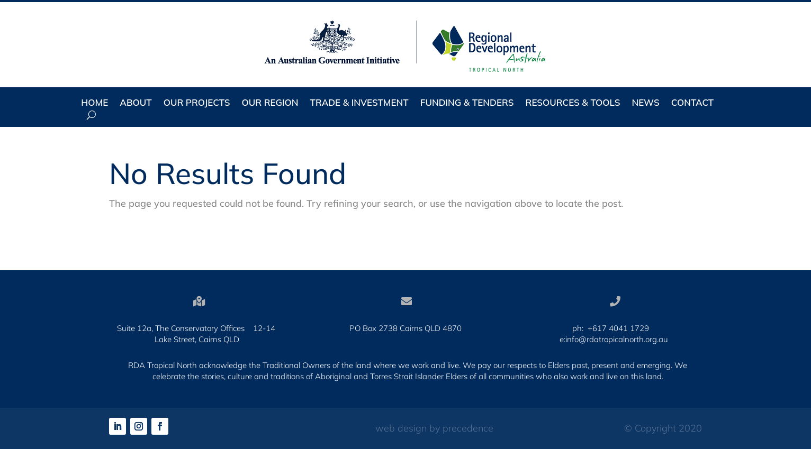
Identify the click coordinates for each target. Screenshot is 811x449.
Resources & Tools (573, 103)
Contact (692, 103)
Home (94, 103)
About (135, 103)
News (645, 103)
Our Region (270, 103)
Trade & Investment (359, 103)
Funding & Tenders (467, 103)
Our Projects (197, 103)
